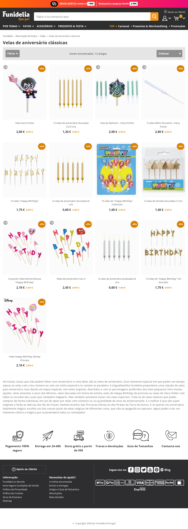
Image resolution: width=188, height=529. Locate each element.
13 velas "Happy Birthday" (24, 201)
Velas (43, 36)
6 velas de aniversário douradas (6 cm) (71, 202)
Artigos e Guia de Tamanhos (64, 489)
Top (112, 26)
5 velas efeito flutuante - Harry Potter (163, 124)
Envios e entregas (58, 485)
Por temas (10, 26)
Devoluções (55, 493)
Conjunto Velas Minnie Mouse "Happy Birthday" (24, 280)
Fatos (27, 26)
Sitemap (7, 500)
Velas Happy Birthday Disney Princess (24, 358)
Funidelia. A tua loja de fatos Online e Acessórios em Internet (16, 16)
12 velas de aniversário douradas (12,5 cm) (71, 124)
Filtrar (11, 53)
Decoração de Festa (26, 36)
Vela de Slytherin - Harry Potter (117, 123)
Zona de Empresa (12, 497)
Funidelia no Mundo (14, 481)
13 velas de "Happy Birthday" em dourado (163, 280)
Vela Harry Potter (24, 123)
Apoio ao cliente (24, 469)
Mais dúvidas (56, 497)
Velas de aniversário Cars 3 (71, 278)
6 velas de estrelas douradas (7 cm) (163, 201)
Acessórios (45, 26)
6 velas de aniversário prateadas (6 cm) (117, 280)
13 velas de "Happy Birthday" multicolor (117, 202)
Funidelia (8, 36)
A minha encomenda (60, 481)
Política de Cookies (13, 493)
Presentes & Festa (71, 26)
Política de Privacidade (15, 489)
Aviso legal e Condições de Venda (21, 485)
